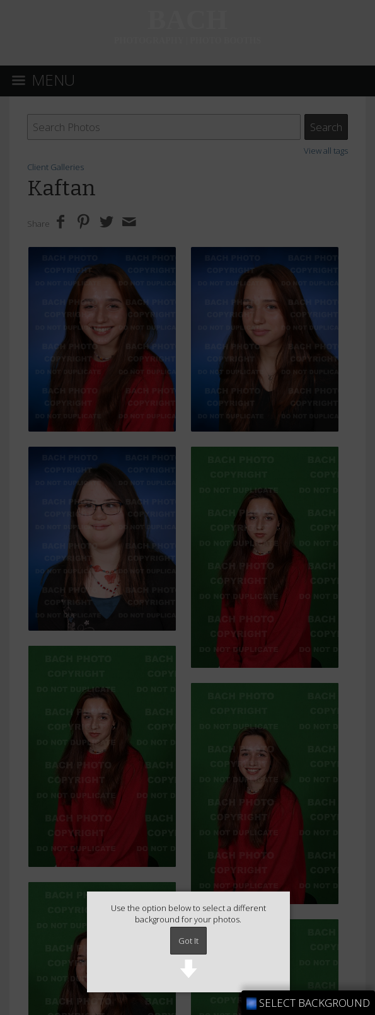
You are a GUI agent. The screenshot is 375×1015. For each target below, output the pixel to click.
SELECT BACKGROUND (308, 1002)
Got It (188, 940)
